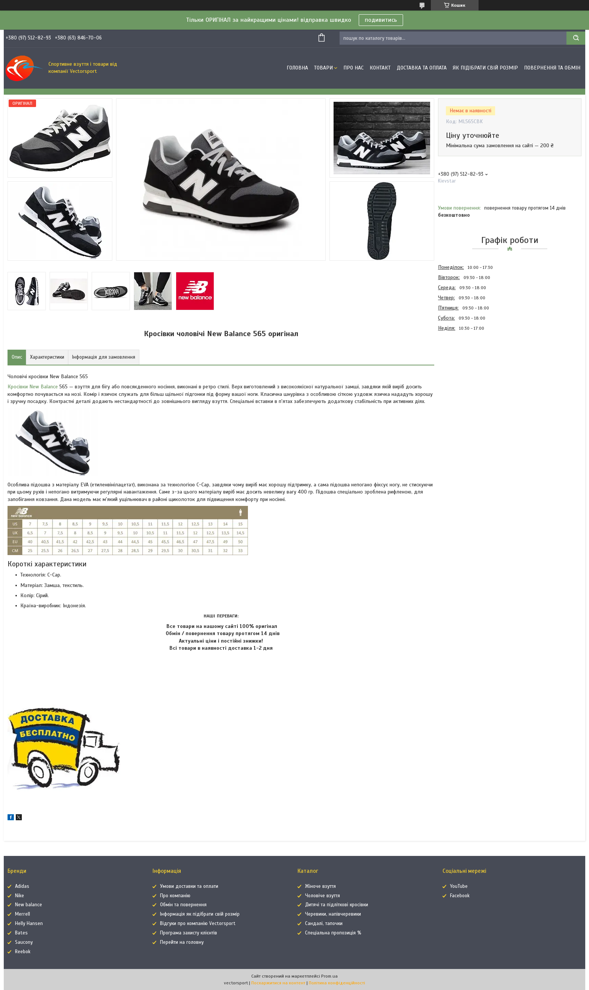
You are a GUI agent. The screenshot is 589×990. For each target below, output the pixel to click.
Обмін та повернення (183, 905)
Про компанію (175, 896)
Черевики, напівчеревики (333, 914)
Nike (19, 896)
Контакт (380, 68)
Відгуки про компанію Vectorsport (198, 924)
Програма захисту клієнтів (188, 933)
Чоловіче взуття (322, 896)
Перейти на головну (182, 942)
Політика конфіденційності (337, 982)
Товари (323, 68)
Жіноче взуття (320, 886)
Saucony (24, 942)
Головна (297, 68)
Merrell (22, 914)
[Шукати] (575, 38)
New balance (28, 905)
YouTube (459, 886)
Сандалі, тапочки (324, 924)
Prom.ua (329, 976)
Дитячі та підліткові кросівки (336, 905)
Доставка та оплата (422, 68)
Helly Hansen (29, 924)
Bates (21, 933)
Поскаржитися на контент (278, 982)
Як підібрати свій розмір (485, 68)
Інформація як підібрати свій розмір (200, 914)
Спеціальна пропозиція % (333, 933)
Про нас (353, 68)
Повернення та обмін (552, 68)
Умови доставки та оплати (189, 886)
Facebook (460, 896)
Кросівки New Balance (33, 386)
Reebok (22, 952)
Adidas (22, 886)
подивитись (381, 20)
